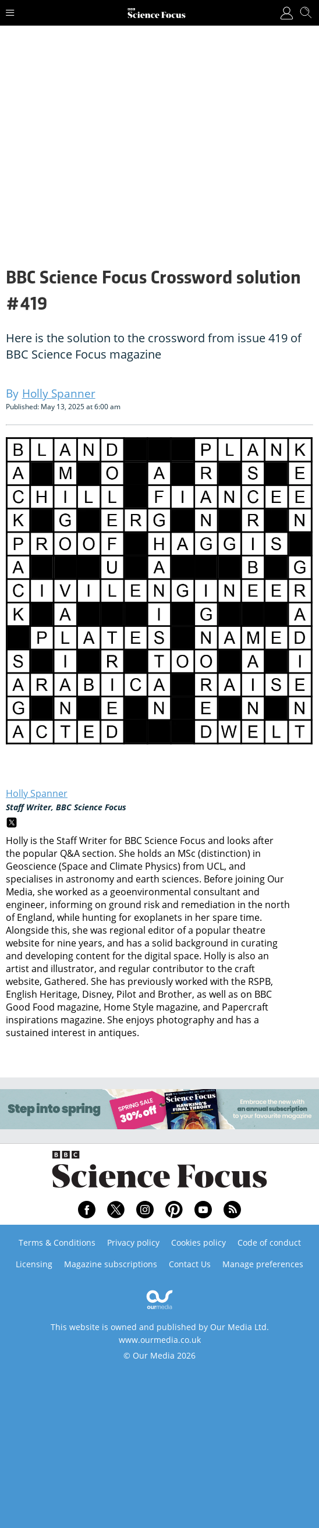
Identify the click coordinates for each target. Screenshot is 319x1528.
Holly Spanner (37, 793)
